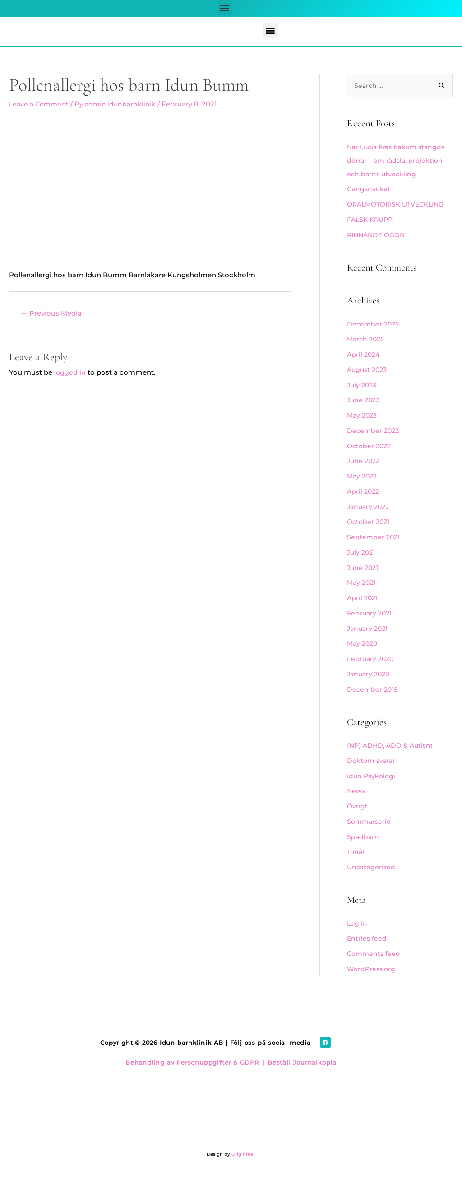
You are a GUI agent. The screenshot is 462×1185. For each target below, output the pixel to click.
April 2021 (363, 611)
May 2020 (363, 657)
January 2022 (370, 520)
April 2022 (364, 505)
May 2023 (363, 429)
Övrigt (357, 820)
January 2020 (370, 688)
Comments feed (374, 967)
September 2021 (374, 551)
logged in (70, 372)
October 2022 (370, 459)
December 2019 (373, 703)
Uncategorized (372, 881)
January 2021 (369, 642)
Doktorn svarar (372, 774)
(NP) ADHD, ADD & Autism (392, 759)
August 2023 (368, 383)
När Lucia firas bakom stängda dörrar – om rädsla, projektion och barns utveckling (399, 161)
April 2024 (364, 368)
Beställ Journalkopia (301, 1076)
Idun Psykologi (372, 789)
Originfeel (242, 1168)
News (356, 804)
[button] (224, 7)
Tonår (356, 865)
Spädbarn (363, 850)
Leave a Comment (40, 104)
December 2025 (374, 338)
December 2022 (374, 444)
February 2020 (372, 672)
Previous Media (53, 313)
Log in (357, 937)
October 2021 (370, 535)
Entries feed (367, 952)
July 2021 (362, 566)
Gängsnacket (370, 189)
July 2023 (363, 399)
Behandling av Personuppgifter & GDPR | (195, 1076)
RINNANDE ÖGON (378, 248)
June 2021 (364, 581)
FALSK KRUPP (372, 233)
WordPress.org (372, 982)
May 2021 (362, 596)
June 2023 (364, 413)
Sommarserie (370, 835)
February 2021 (371, 627)
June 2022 (364, 474)
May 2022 (363, 490)
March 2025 (367, 353)
